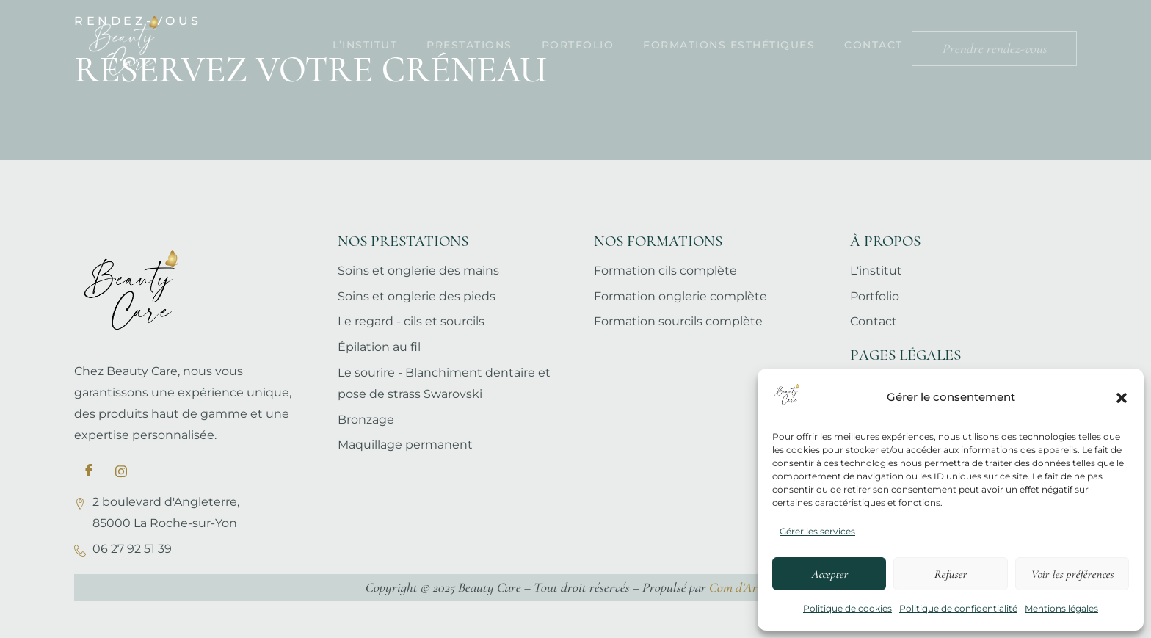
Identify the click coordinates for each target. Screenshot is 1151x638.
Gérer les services (817, 531)
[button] (1121, 398)
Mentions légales (1061, 608)
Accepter (829, 574)
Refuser (950, 574)
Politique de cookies (847, 608)
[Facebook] (89, 471)
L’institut (365, 44)
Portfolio (578, 44)
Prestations (469, 44)
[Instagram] (121, 471)
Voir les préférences (1072, 574)
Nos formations (658, 241)
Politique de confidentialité (958, 608)
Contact (873, 44)
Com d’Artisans (747, 587)
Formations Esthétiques (729, 44)
